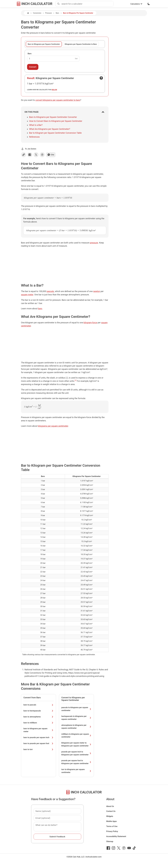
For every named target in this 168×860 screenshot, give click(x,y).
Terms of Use (111, 826)
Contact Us (111, 811)
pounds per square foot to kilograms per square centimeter (76, 762)
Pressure (48, 13)
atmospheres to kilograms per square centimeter (76, 726)
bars (40, 308)
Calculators (136, 4)
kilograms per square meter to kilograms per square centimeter (76, 744)
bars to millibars (38, 723)
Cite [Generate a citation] (50, 154)
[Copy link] (23, 154)
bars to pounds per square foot (38, 743)
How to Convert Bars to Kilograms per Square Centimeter (55, 121)
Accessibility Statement (116, 836)
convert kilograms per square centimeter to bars (57, 100)
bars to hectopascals (38, 711)
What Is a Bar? (36, 125)
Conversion (37, 13)
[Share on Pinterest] (42, 154)
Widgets (109, 816)
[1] (75, 380)
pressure (94, 242)
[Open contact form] (101, 78)
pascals (50, 291)
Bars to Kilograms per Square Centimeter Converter (53, 117)
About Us (110, 806)
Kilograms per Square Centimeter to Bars (81, 44)
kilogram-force (90, 322)
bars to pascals (38, 705)
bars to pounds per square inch (38, 737)
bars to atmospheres (38, 717)
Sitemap (109, 841)
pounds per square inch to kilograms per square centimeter (76, 753)
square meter (27, 294)
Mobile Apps (111, 821)
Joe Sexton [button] (31, 149)
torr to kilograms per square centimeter (76, 770)
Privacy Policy (112, 831)
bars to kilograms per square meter (38, 730)
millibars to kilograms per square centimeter (76, 735)
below (54, 90)
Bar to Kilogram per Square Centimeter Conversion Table (55, 133)
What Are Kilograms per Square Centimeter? (49, 129)
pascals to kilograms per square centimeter (76, 709)
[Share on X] (36, 154)
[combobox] (87, 4)
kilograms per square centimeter (53, 426)
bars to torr (38, 749)
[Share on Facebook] (29, 154)
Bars (57, 13)
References (34, 137)
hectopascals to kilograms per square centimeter (76, 717)
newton (96, 291)
